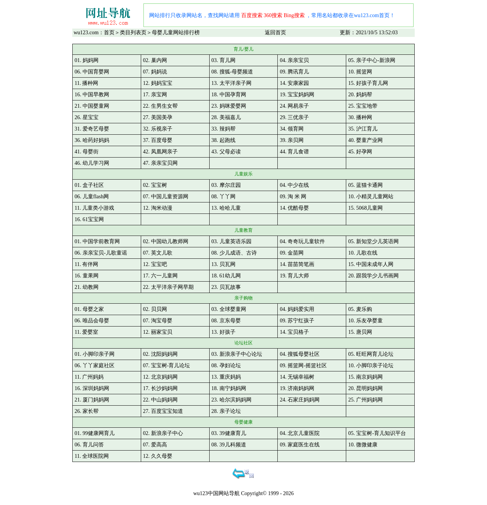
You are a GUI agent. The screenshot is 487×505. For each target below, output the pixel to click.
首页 (109, 32)
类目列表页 (133, 32)
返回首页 (275, 32)
